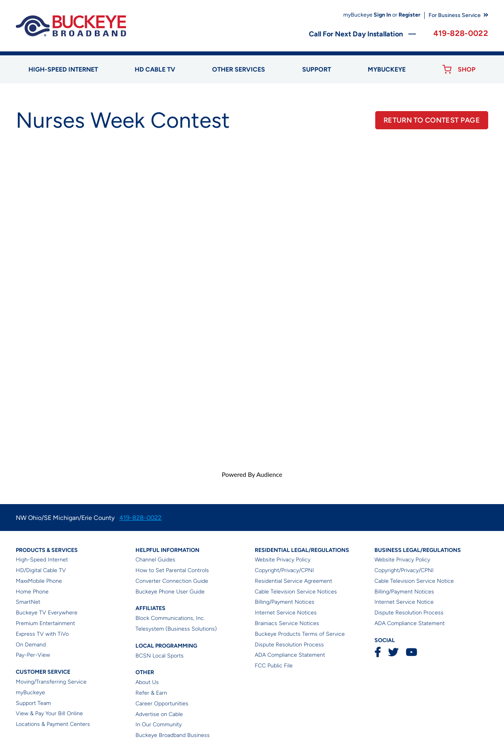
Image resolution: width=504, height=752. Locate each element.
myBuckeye (30, 692)
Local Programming (166, 645)
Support (316, 69)
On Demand (31, 644)
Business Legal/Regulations (417, 550)
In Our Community (158, 724)
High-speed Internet (63, 69)
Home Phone (32, 591)
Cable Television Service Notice (414, 581)
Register (409, 14)
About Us (147, 682)
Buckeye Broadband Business (172, 735)
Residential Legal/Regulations (302, 550)
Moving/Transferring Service (51, 681)
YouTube (411, 652)
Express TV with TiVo (42, 634)
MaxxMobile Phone (39, 581)
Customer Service (43, 672)
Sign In (382, 14)
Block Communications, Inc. (170, 618)
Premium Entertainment (45, 623)
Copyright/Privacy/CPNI (284, 570)
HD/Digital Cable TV (41, 570)
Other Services (238, 69)
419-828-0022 (460, 33)
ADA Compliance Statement (290, 655)
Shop (467, 69)
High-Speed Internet (42, 559)
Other (144, 672)
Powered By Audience (252, 474)
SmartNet (28, 602)
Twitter (393, 652)
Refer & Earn (151, 693)
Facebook (377, 652)
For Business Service (455, 15)
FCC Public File (274, 665)
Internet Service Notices (286, 612)
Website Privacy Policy (282, 559)
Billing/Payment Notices (284, 602)
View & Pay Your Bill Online (49, 713)
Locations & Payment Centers (53, 724)
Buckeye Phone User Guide (170, 591)
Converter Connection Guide (171, 581)
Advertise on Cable (159, 714)
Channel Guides (155, 559)
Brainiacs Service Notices (287, 623)
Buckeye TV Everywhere (46, 612)
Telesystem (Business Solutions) (176, 628)
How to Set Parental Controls (172, 570)
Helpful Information (167, 550)
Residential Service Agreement (293, 581)
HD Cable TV (155, 69)
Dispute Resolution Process (289, 644)
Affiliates (150, 608)
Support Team (33, 703)
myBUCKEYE (387, 69)
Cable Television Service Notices (296, 591)
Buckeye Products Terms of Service (300, 634)
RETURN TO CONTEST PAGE (432, 120)
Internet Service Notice (404, 602)
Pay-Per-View (33, 655)
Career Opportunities (161, 703)
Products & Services (47, 550)
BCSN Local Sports (159, 655)
